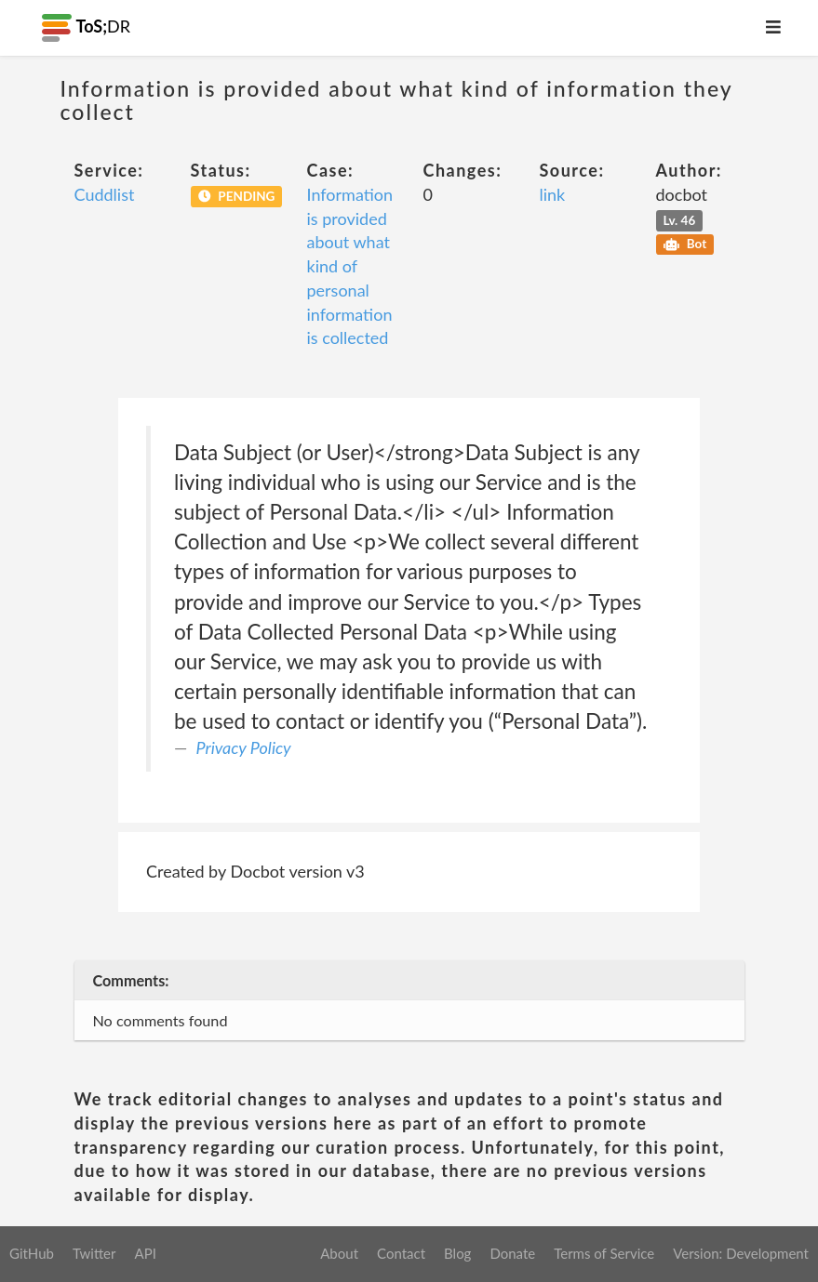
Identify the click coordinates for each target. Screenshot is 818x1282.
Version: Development (741, 1253)
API (144, 1253)
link (553, 194)
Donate (512, 1253)
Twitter (94, 1253)
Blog (457, 1253)
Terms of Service (604, 1253)
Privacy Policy (243, 747)
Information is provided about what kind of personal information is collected (350, 266)
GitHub (31, 1253)
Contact (401, 1253)
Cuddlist (104, 194)
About (339, 1253)
